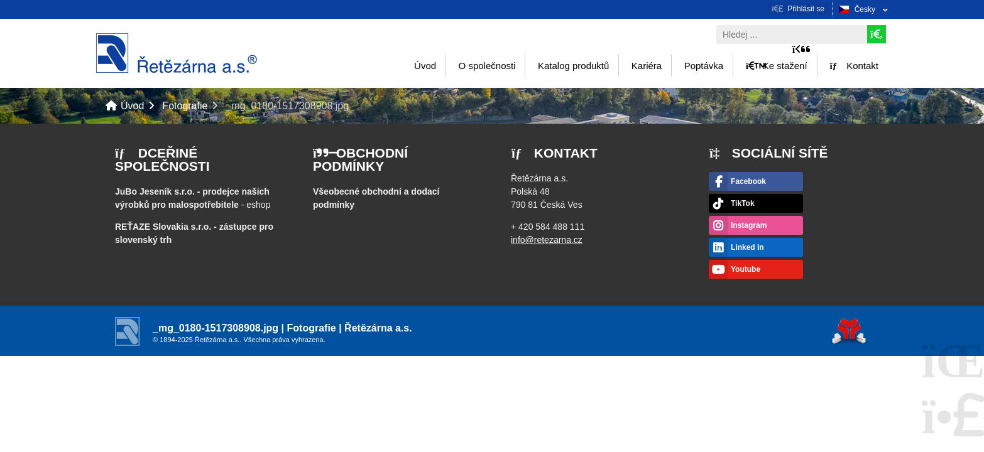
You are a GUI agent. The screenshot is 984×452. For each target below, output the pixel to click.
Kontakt (853, 65)
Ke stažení (776, 65)
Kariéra (646, 65)
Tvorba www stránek (849, 331)
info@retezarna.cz (546, 240)
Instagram (749, 225)
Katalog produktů (573, 65)
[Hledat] (876, 34)
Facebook (748, 181)
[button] (798, 8)
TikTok (743, 203)
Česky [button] (865, 9)
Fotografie (184, 105)
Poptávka (704, 65)
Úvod (176, 53)
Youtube (745, 269)
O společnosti (487, 65)
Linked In (747, 247)
